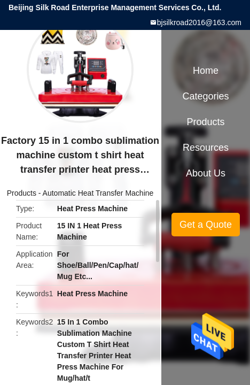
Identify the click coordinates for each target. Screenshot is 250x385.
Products (21, 193)
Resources (206, 147)
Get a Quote (205, 224)
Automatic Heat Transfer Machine (98, 193)
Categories (205, 96)
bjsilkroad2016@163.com (199, 22)
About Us (205, 173)
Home (205, 70)
